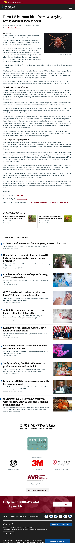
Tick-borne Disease (14, 28)
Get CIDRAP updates (57, 541)
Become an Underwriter (37, 490)
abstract (20, 195)
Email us (8, 533)
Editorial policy (18, 517)
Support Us (62, 504)
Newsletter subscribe (61, 524)
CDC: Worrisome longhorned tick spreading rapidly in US (47, 203)
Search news (35, 517)
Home (5, 517)
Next (24, 213)
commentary (22, 199)
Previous (21, 213)
